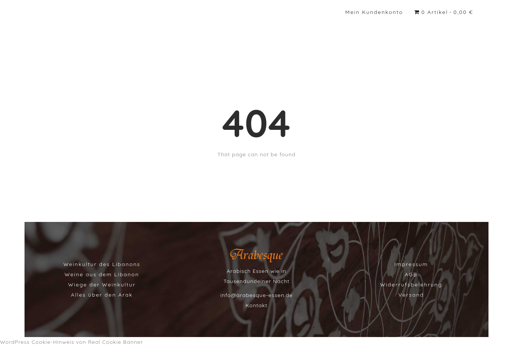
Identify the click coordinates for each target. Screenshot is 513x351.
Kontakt (256, 305)
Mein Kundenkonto (374, 12)
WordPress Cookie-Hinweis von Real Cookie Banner (71, 342)
